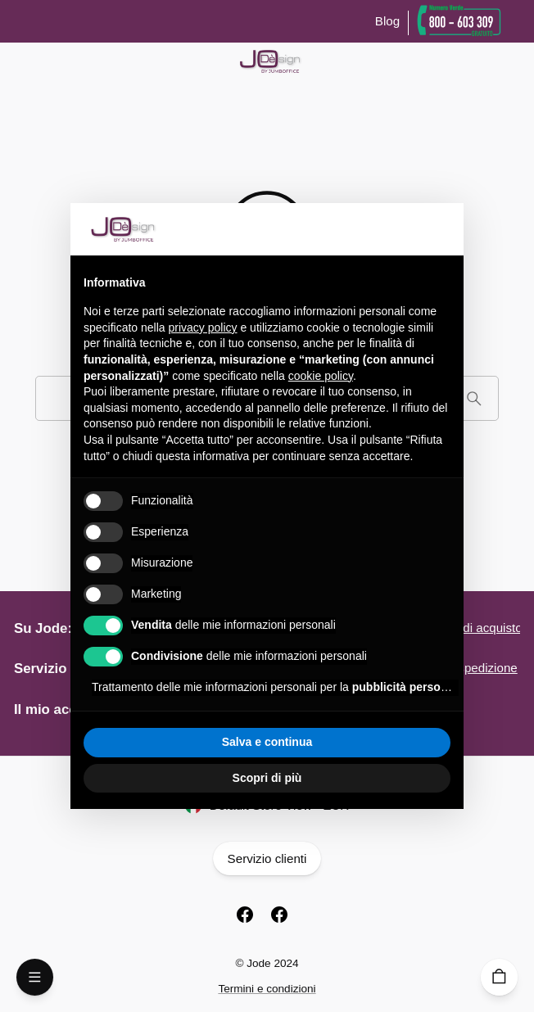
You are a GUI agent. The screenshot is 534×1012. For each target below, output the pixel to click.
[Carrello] (499, 977)
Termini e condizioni (266, 989)
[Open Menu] (34, 977)
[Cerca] (473, 398)
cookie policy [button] (320, 375)
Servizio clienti (267, 858)
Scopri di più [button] (267, 777)
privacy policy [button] (203, 327)
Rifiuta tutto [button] (174, 741)
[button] (442, 229)
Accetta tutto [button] (360, 741)
